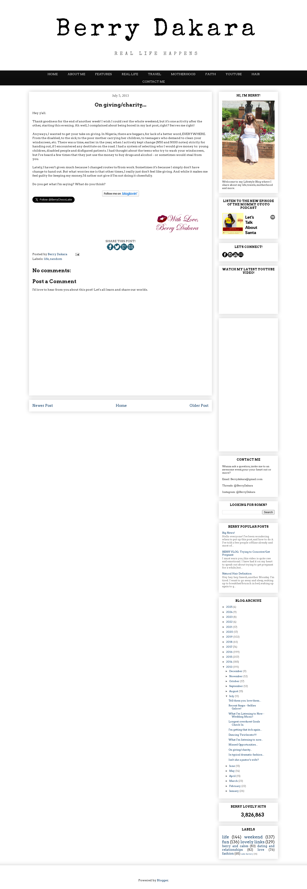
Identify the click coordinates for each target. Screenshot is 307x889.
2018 (229, 641)
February (235, 786)
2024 (229, 612)
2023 (229, 616)
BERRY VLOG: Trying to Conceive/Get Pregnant (246, 553)
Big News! (228, 532)
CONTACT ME (153, 81)
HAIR (256, 74)
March (233, 780)
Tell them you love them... (245, 700)
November (236, 676)
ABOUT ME (76, 74)
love (261, 850)
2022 (229, 621)
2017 (229, 646)
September (236, 686)
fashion (228, 853)
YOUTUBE (234, 74)
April (232, 776)
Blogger (162, 880)
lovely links (252, 841)
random (56, 259)
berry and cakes (235, 846)
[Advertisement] (248, 384)
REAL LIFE (130, 74)
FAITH (210, 74)
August (234, 691)
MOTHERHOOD (183, 74)
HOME (53, 74)
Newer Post (42, 405)
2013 (229, 666)
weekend (253, 837)
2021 (229, 626)
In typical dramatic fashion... (246, 754)
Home (121, 405)
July (232, 696)
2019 (229, 636)
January (234, 790)
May (232, 770)
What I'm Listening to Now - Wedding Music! (246, 715)
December (236, 671)
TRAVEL (154, 74)
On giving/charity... (240, 749)
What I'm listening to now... (246, 739)
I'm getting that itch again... (245, 729)
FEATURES (103, 74)
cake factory (247, 854)
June (232, 765)
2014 (229, 661)
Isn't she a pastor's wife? (244, 759)
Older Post (199, 405)
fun (225, 841)
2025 (229, 606)
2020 (230, 631)
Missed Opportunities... (243, 744)
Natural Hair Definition (237, 573)
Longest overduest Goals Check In (244, 723)
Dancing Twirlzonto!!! (242, 734)
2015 (229, 656)
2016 (229, 651)
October (234, 681)
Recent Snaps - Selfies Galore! (242, 707)
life (46, 259)
